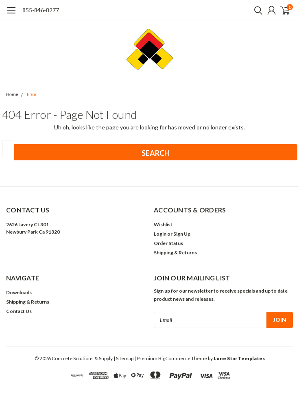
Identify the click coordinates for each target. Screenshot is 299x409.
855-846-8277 (40, 10)
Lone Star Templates (239, 358)
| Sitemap (123, 358)
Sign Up (181, 234)
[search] (256, 10)
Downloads (19, 292)
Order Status (168, 243)
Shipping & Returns (175, 252)
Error (32, 94)
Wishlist (163, 224)
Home (12, 94)
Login (160, 234)
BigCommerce (174, 358)
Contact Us (19, 311)
